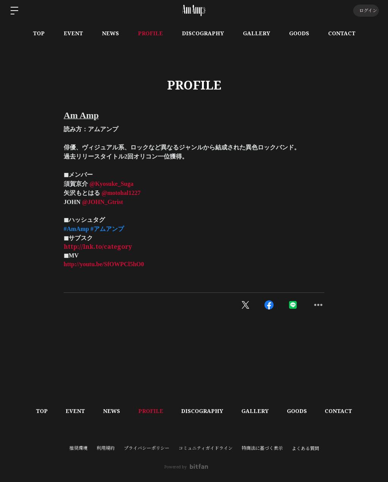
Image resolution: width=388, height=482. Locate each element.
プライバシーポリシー (146, 448)
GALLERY (256, 33)
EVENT (73, 33)
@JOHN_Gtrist (102, 202)
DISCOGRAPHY (203, 33)
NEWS (110, 33)
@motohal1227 (121, 193)
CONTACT (341, 33)
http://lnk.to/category (98, 246)
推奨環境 (78, 448)
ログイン (365, 10)
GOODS (299, 33)
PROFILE (150, 33)
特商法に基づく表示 (262, 448)
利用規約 (106, 448)
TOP (39, 33)
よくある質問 (305, 448)
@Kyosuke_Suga (111, 184)
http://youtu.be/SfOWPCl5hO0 (104, 264)
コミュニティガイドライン (205, 448)
